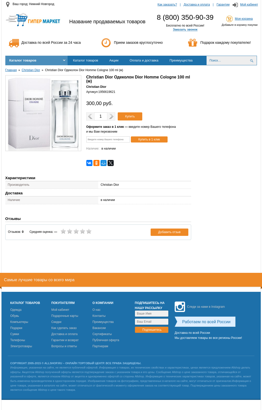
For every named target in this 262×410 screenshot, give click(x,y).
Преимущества (181, 60)
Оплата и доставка (144, 60)
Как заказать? (167, 4)
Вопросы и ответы (64, 346)
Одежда (16, 310)
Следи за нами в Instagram (200, 307)
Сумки (14, 334)
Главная (11, 70)
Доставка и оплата (197, 4)
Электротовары (21, 346)
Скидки (56, 322)
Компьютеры (19, 322)
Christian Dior (31, 70)
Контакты (99, 316)
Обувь (14, 316)
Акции (113, 60)
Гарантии (223, 4)
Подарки (16, 328)
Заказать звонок (185, 29)
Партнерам (100, 346)
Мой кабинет (249, 4)
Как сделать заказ (64, 328)
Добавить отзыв (169, 232)
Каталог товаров (22, 60)
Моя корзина (244, 18)
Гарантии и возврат (65, 340)
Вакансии (99, 328)
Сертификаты (102, 334)
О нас (96, 310)
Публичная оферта (105, 340)
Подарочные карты (64, 316)
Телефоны (17, 340)
